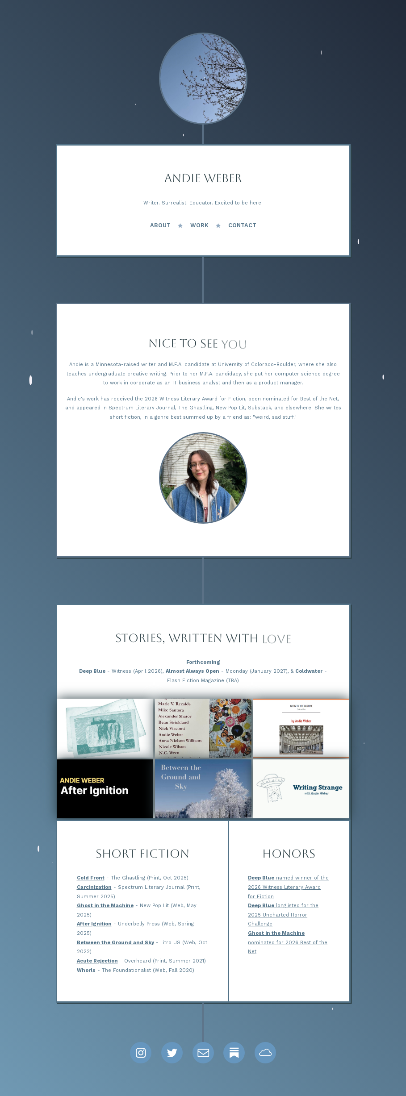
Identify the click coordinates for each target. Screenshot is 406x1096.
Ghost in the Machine (105, 905)
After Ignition (94, 924)
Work (199, 225)
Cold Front (91, 878)
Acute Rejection (97, 961)
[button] (140, 1052)
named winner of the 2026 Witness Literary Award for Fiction (288, 887)
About (160, 225)
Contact (242, 225)
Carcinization (94, 887)
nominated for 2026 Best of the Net (287, 942)
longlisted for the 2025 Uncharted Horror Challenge (283, 915)
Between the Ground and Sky (115, 943)
